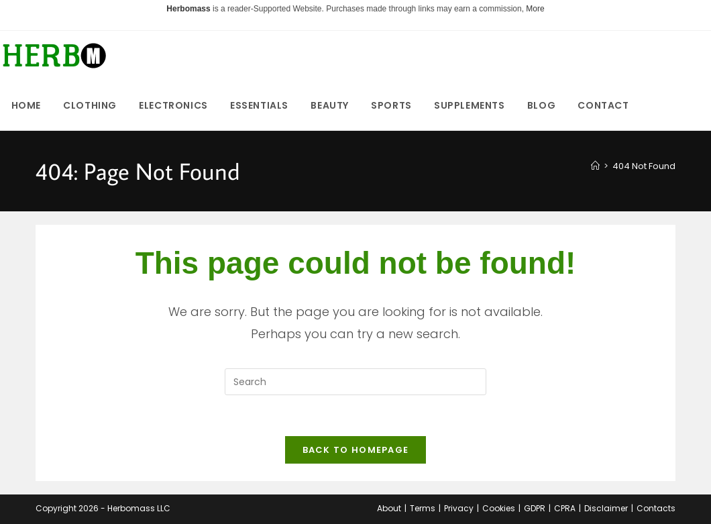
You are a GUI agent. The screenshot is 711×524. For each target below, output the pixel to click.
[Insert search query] (355, 381)
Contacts (656, 508)
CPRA (565, 508)
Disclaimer (606, 508)
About (389, 508)
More (535, 8)
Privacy (459, 508)
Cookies (498, 508)
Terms (422, 508)
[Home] (595, 166)
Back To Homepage (356, 449)
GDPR (534, 508)
